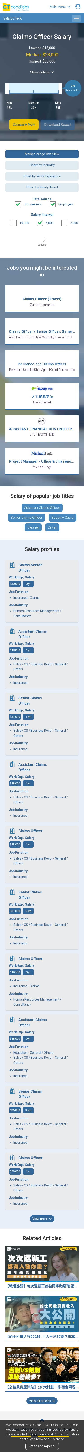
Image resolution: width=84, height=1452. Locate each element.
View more (42, 1218)
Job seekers (33, 204)
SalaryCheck (12, 18)
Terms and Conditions (53, 1434)
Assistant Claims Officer (42, 507)
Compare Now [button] (24, 124)
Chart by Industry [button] (42, 165)
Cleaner (33, 527)
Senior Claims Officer (26, 517)
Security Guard (62, 517)
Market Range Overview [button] (42, 154)
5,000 (50, 222)
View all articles (42, 1400)
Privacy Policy (21, 1434)
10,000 (24, 222)
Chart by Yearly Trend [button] (42, 187)
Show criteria (42, 72)
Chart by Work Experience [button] (42, 176)
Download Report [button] (58, 124)
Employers (66, 204)
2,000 (74, 222)
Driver (52, 527)
